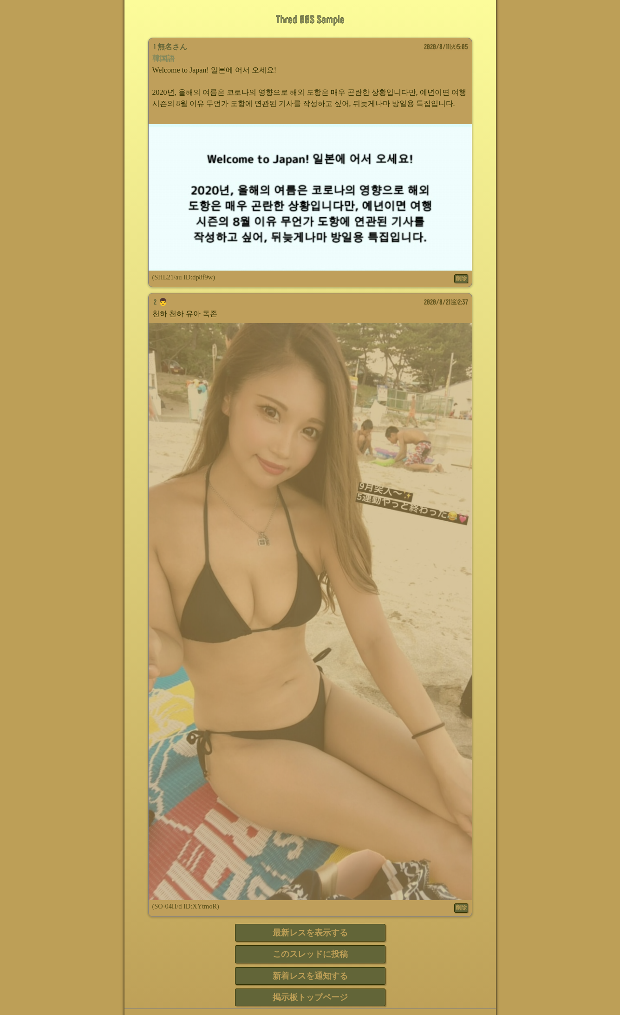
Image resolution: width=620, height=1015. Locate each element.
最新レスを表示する (310, 932)
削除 (461, 278)
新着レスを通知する (310, 976)
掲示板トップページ (310, 997)
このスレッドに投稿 (310, 954)
